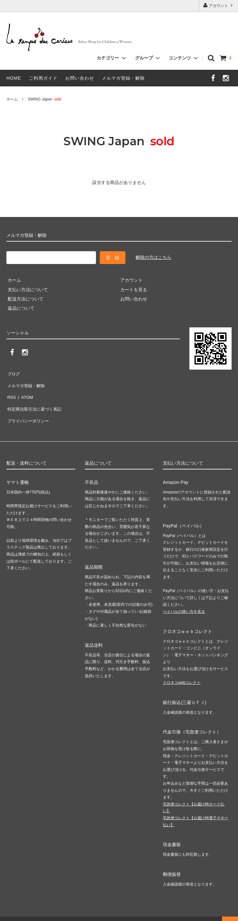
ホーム (12, 99)
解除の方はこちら (153, 257)
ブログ (13, 372)
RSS (11, 391)
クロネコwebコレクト (182, 671)
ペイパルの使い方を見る (184, 599)
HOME (13, 78)
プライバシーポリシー (28, 410)
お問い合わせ (79, 78)
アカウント (218, 5)
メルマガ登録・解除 (123, 78)
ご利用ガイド (43, 78)
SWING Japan (46, 99)
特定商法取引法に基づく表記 (35, 401)
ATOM (25, 391)
